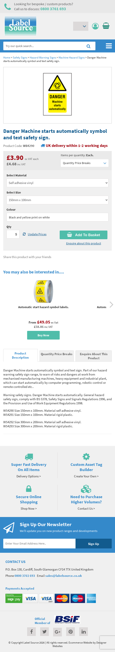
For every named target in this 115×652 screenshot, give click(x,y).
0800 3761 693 (53, 8)
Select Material (16, 175)
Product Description (20, 355)
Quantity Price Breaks (84, 163)
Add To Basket (83, 235)
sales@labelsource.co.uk (63, 576)
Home (6, 57)
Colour (11, 209)
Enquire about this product (83, 243)
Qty (9, 227)
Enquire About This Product (94, 356)
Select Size (14, 192)
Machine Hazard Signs (72, 57)
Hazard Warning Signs (43, 57)
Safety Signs (20, 57)
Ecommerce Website (80, 642)
